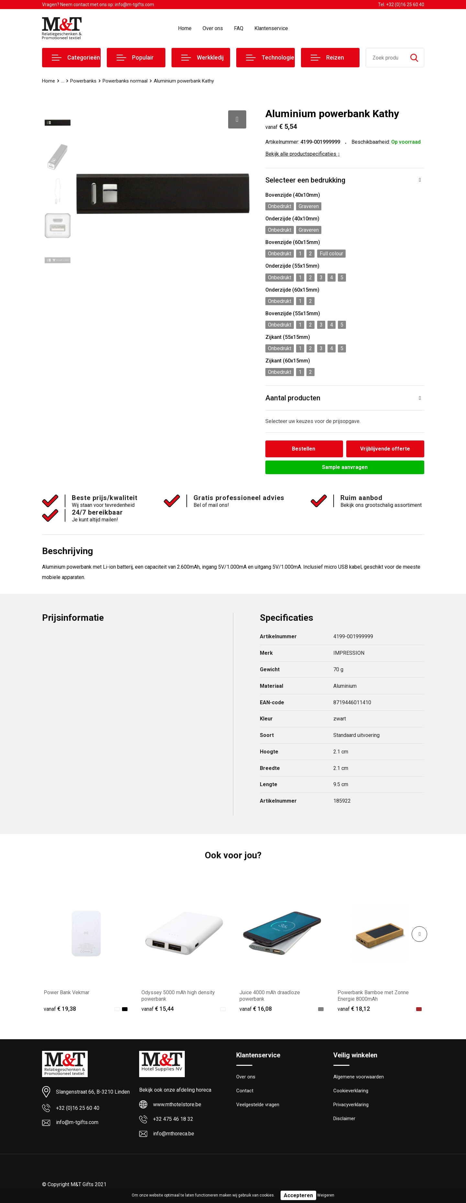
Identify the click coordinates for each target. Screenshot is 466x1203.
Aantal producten (292, 398)
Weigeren (325, 1195)
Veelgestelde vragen (257, 1105)
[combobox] (385, 57)
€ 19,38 (60, 1008)
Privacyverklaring (351, 1105)
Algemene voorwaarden (358, 1077)
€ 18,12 (354, 1008)
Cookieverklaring (350, 1091)
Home (185, 28)
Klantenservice (271, 28)
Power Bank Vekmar (66, 992)
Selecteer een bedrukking (305, 180)
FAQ (238, 28)
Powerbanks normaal (125, 81)
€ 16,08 (255, 1008)
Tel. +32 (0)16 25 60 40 (401, 4)
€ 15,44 (157, 1008)
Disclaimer (344, 1118)
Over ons (213, 28)
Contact (244, 1091)
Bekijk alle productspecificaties (302, 154)
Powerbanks (83, 81)
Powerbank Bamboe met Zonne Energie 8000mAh (373, 995)
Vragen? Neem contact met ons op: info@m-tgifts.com (98, 4)
